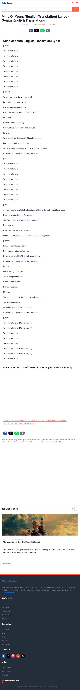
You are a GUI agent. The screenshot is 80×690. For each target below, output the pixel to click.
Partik (54, 24)
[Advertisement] (40, 470)
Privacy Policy (6, 611)
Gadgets (4, 637)
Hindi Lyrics (6, 671)
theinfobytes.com (24, 440)
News (3, 633)
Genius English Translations (56, 420)
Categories (6, 624)
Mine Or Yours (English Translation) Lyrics (19, 423)
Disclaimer (5, 607)
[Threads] (23, 656)
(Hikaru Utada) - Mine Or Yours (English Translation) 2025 (24, 420)
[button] (72, 2)
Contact (4, 604)
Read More (60, 442)
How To (4, 640)
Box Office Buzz (7, 629)
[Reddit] (18, 656)
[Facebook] (3, 656)
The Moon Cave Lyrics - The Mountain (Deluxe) (21, 542)
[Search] (75, 9)
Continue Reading (8, 593)
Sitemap (4, 618)
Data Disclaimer (7, 615)
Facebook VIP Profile (10, 680)
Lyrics (4, 662)
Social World (6, 644)
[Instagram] (13, 656)
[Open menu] (77, 2)
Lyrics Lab (5, 675)
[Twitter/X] (8, 656)
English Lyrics (39, 24)
